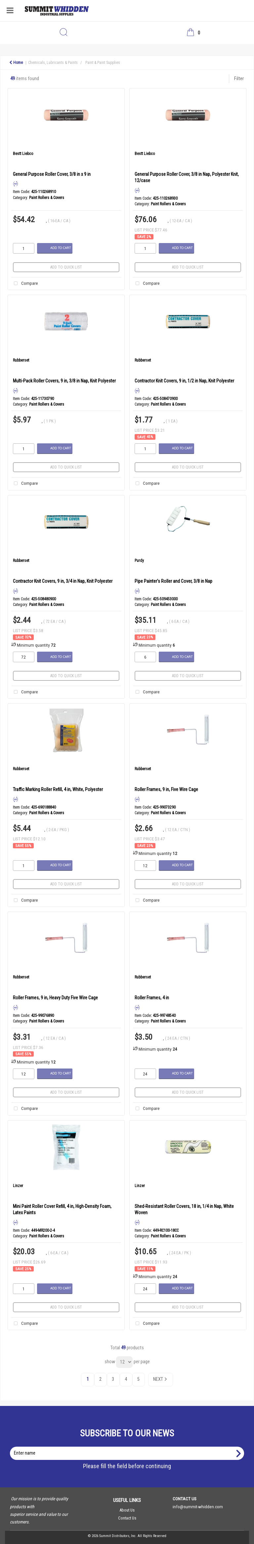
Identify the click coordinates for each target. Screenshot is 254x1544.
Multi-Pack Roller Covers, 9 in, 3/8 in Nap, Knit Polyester (64, 380)
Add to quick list (66, 267)
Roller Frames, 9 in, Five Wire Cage (166, 789)
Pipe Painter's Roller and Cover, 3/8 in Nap (173, 581)
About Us (127, 1510)
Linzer (18, 1185)
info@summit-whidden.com (198, 1506)
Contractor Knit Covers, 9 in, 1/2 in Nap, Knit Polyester (184, 380)
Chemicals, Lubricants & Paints (53, 62)
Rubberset (21, 360)
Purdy (139, 560)
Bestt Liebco (23, 153)
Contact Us (127, 1518)
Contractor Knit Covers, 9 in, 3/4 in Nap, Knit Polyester (62, 581)
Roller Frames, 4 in (152, 997)
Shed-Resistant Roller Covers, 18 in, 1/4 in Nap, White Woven (184, 1209)
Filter (239, 78)
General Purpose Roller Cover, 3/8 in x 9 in (52, 174)
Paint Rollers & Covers (46, 197)
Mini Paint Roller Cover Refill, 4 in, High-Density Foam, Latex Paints (62, 1209)
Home (16, 62)
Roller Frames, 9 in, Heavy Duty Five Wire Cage (55, 997)
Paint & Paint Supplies (102, 62)
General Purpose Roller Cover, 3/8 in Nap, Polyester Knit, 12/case (187, 177)
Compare (24, 283)
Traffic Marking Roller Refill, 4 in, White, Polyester (58, 789)
